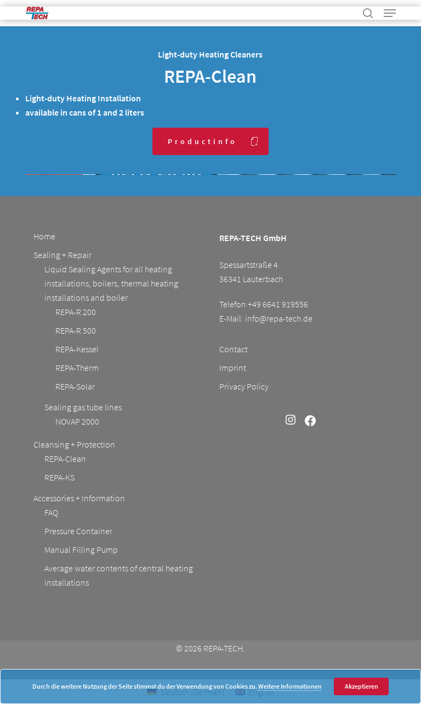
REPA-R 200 (75, 311)
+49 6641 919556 (278, 304)
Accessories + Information (79, 498)
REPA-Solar (75, 386)
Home (44, 236)
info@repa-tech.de (278, 318)
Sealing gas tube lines (83, 407)
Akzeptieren (361, 686)
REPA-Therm (77, 367)
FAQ (51, 512)
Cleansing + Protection (74, 444)
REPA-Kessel (77, 349)
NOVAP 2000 (77, 421)
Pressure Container (78, 530)
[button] (390, 13)
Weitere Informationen (290, 686)
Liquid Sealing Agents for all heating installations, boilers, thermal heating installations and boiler (111, 283)
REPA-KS (59, 477)
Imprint (232, 367)
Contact (233, 349)
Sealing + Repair (62, 254)
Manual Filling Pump (81, 549)
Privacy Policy (244, 386)
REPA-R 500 (75, 330)
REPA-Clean (65, 458)
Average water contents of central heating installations (118, 575)
